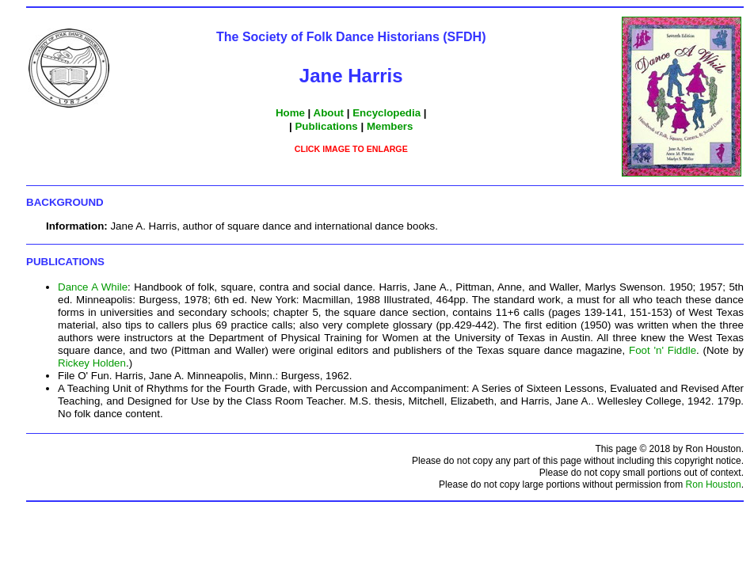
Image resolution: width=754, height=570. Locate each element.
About (329, 113)
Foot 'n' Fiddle (662, 350)
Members (390, 126)
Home (290, 113)
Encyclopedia (386, 113)
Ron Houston (713, 484)
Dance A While (93, 287)
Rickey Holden (92, 363)
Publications (326, 126)
